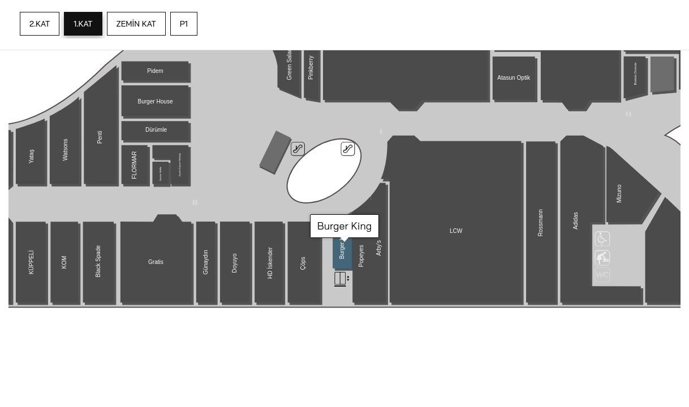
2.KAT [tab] (39, 24)
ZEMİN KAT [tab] (136, 24)
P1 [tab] (184, 24)
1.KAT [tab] (83, 24)
